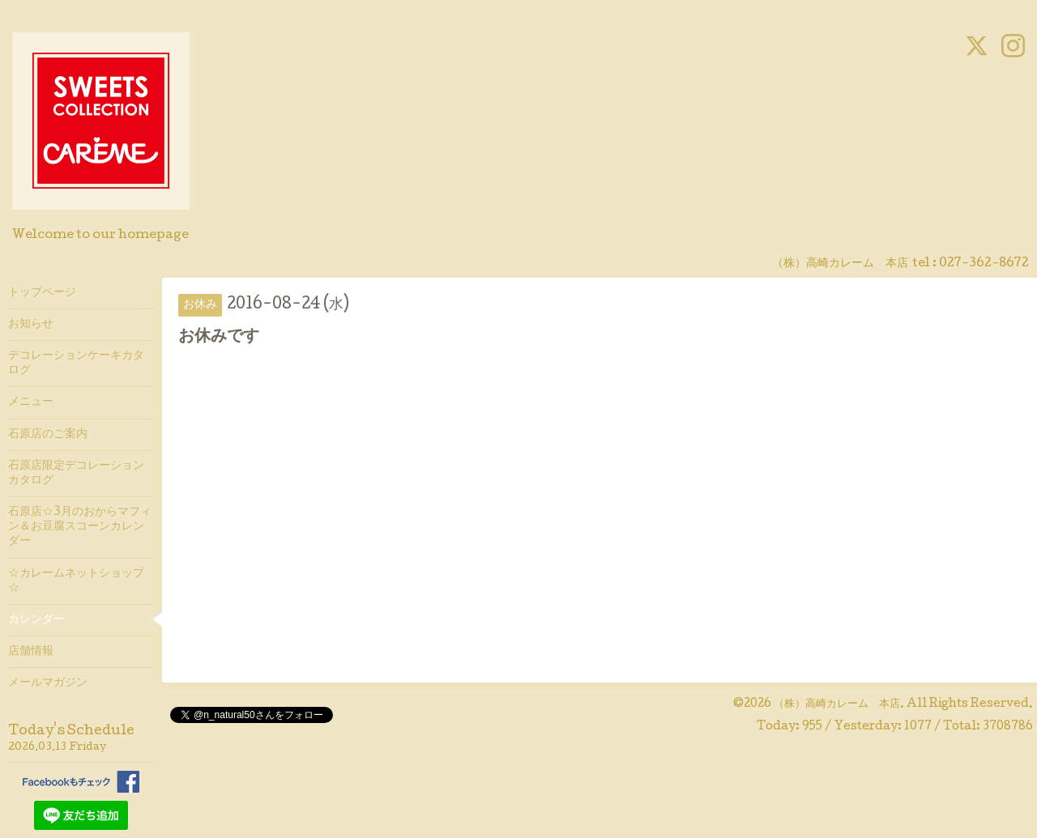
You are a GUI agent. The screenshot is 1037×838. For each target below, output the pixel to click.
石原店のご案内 (47, 434)
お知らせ (30, 324)
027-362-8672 (984, 263)
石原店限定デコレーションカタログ (76, 473)
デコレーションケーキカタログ (76, 363)
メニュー (30, 402)
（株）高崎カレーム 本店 (837, 704)
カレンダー (36, 620)
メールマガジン (47, 683)
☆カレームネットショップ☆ (76, 581)
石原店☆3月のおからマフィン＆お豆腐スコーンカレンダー (79, 527)
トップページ (42, 293)
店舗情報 (30, 651)
